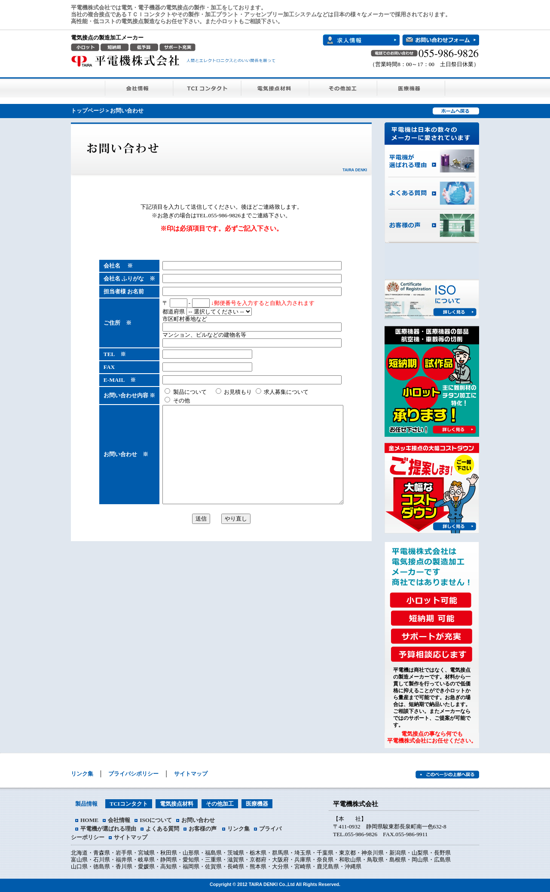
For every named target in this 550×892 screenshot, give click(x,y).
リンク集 (82, 773)
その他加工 (343, 87)
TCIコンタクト (207, 87)
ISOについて (432, 299)
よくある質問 (432, 193)
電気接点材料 (275, 87)
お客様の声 (432, 226)
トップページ (87, 110)
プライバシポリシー (133, 773)
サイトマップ (191, 773)
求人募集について (271, 392)
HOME (89, 820)
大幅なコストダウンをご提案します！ (432, 485)
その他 (166, 400)
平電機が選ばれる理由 (432, 161)
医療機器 (411, 87)
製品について (175, 392)
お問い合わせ (198, 820)
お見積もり (223, 392)
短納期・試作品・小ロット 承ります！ (432, 378)
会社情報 (139, 87)
